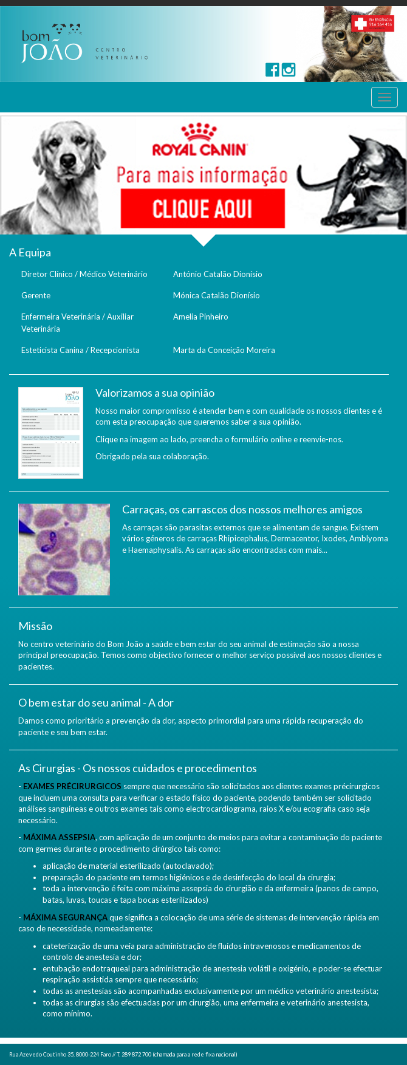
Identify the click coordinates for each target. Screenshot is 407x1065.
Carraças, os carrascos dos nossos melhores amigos (242, 509)
